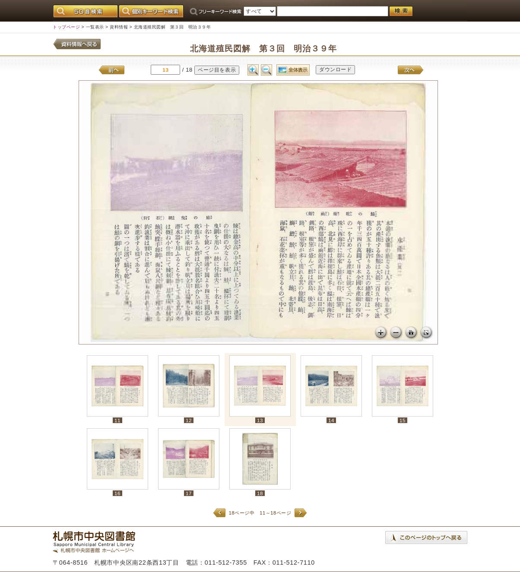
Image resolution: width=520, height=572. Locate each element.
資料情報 (119, 27)
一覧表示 (95, 27)
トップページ (66, 27)
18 (260, 493)
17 (189, 493)
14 (331, 420)
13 (260, 420)
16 (117, 493)
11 (117, 420)
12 (189, 420)
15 (403, 420)
